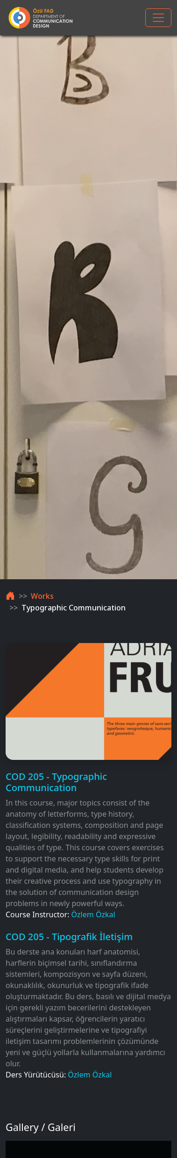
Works (42, 596)
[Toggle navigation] (158, 17)
